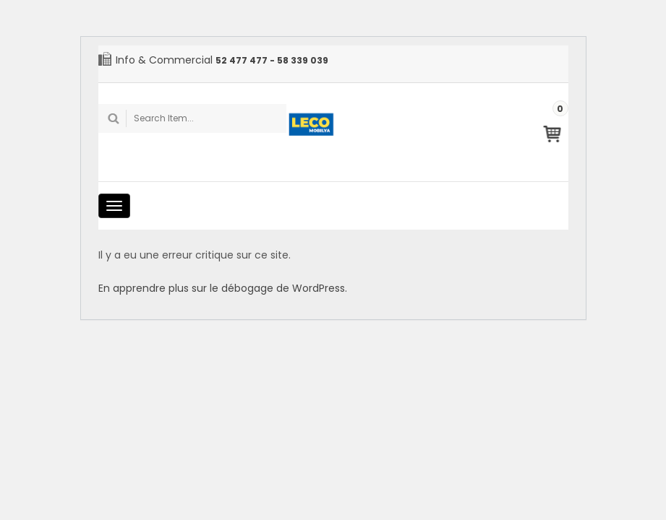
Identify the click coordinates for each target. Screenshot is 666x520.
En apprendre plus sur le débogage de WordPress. (222, 288)
